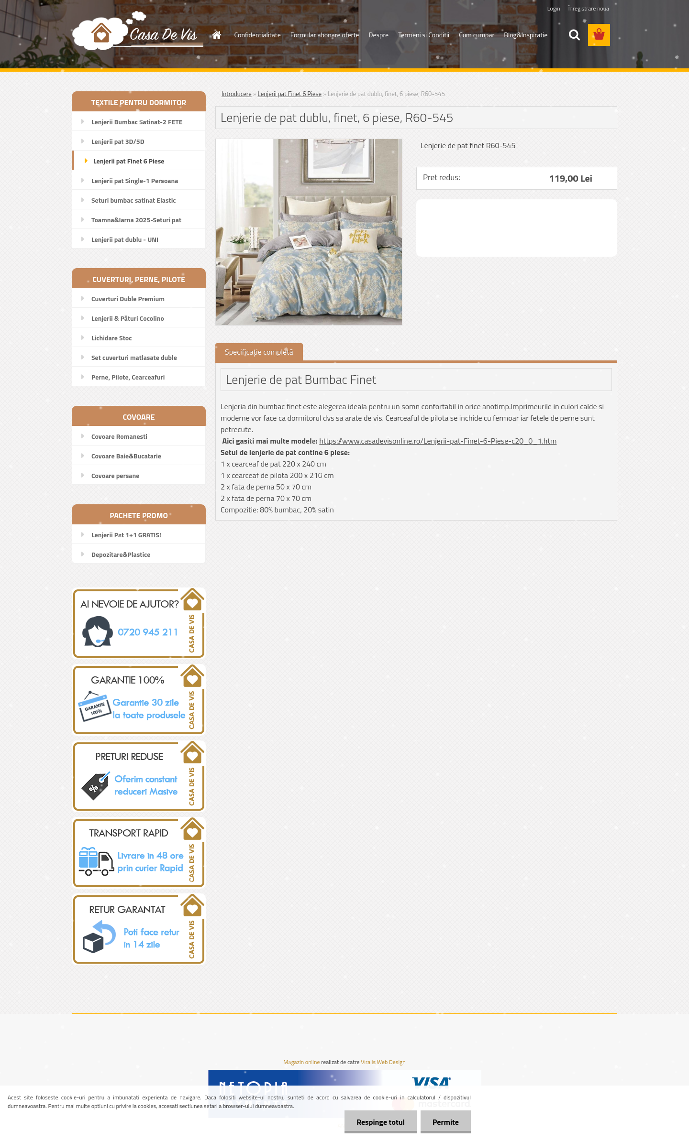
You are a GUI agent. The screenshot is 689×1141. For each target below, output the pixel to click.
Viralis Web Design (383, 1062)
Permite (446, 1122)
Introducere (237, 93)
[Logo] (137, 30)
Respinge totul (380, 1122)
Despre (378, 35)
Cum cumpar (476, 35)
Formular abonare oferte (324, 35)
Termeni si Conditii (423, 35)
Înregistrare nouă (588, 8)
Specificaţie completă (259, 352)
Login (553, 8)
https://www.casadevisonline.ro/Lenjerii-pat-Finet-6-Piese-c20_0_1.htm (437, 440)
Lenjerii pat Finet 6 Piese (290, 93)
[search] (574, 35)
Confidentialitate (257, 35)
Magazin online (301, 1062)
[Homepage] (216, 35)
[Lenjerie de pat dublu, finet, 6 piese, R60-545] (309, 143)
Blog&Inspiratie (525, 35)
